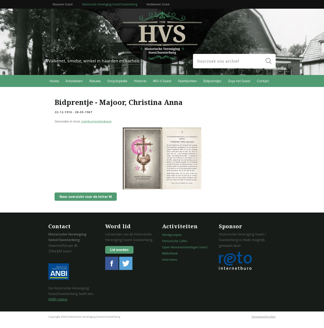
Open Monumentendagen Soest (184, 247)
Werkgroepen (172, 235)
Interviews (169, 259)
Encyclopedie (117, 81)
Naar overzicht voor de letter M (85, 197)
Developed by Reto (264, 316)
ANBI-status (57, 299)
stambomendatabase (96, 121)
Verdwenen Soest (158, 4)
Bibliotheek (170, 253)
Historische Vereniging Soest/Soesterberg (109, 4)
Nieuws (95, 81)
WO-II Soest (162, 81)
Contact (263, 81)
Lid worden (119, 249)
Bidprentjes (212, 81)
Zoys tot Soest (239, 81)
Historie (140, 81)
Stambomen (187, 81)
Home (54, 81)
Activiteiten (74, 81)
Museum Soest (62, 4)
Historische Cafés (174, 241)
